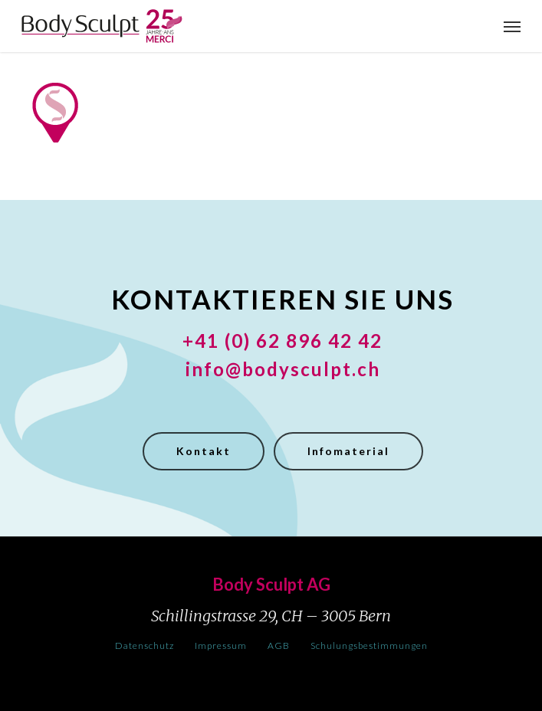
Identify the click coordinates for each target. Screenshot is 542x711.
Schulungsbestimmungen (369, 645)
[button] (512, 26)
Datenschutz (144, 645)
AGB (279, 645)
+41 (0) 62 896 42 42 (282, 340)
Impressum (221, 645)
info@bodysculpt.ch (283, 369)
